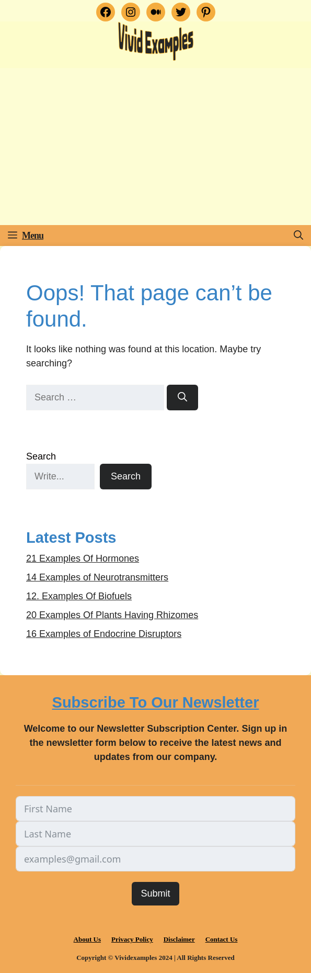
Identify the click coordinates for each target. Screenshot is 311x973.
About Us (87, 939)
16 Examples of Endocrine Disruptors (103, 634)
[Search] (182, 397)
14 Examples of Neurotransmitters (97, 577)
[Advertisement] (155, 146)
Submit (155, 893)
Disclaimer (179, 939)
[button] (298, 235)
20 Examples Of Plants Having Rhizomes (112, 615)
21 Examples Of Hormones (82, 558)
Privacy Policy (132, 939)
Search (41, 456)
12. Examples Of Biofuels (79, 596)
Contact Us (221, 939)
